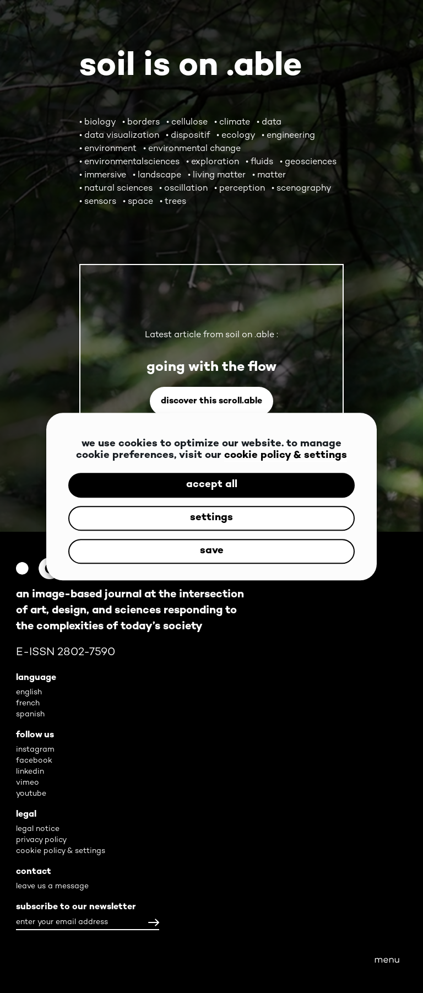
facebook (34, 761)
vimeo (27, 783)
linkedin (30, 772)
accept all (211, 485)
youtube (31, 794)
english (29, 692)
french (28, 703)
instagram (35, 750)
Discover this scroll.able (211, 401)
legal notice (37, 829)
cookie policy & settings (285, 456)
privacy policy (41, 840)
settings (211, 518)
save (212, 551)
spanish (30, 714)
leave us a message (52, 886)
